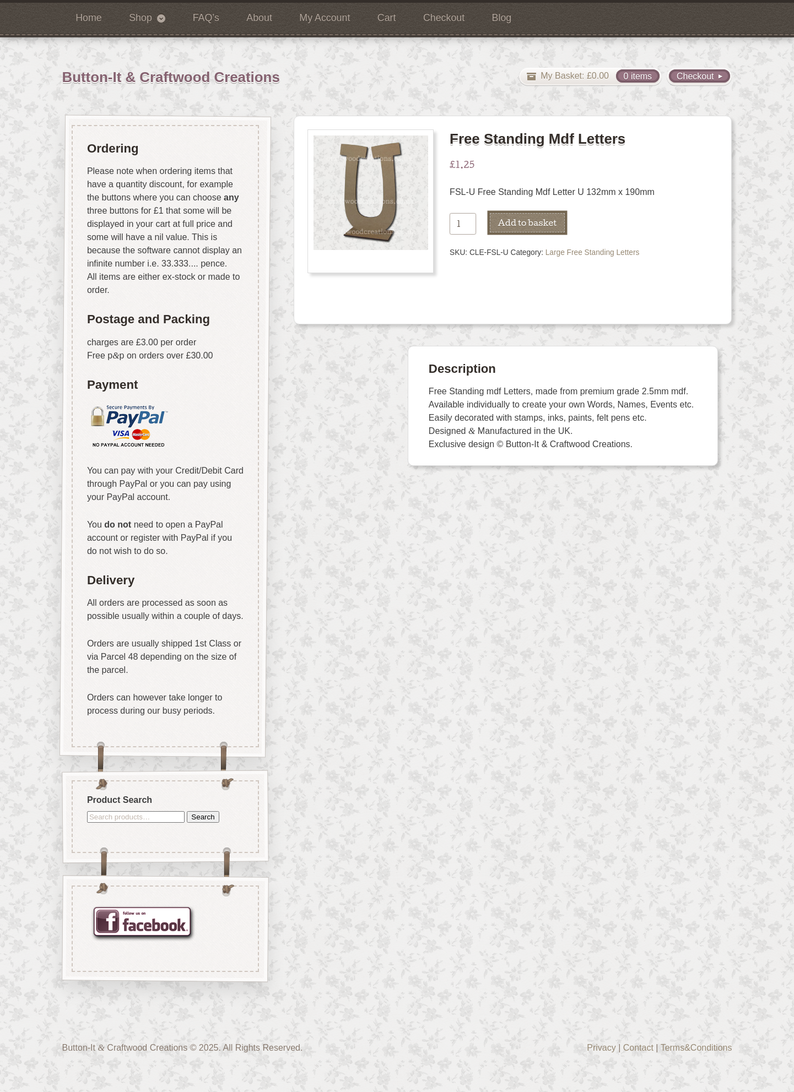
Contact (638, 1047)
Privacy (601, 1047)
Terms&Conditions (696, 1047)
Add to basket (527, 222)
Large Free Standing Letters (592, 252)
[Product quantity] (463, 224)
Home (88, 17)
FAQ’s (206, 17)
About (259, 17)
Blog (502, 17)
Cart (386, 17)
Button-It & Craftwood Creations (171, 77)
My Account (324, 17)
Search (202, 816)
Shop (140, 17)
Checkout (443, 17)
